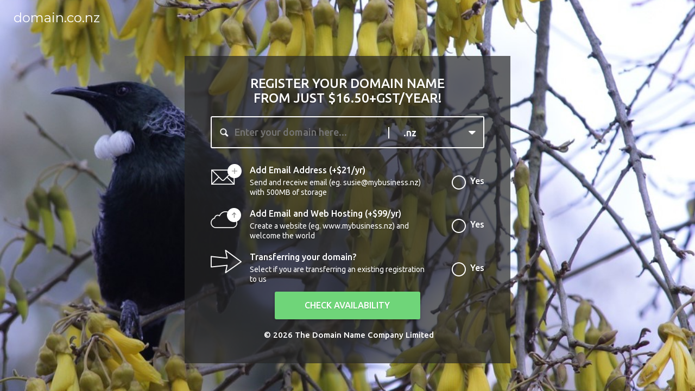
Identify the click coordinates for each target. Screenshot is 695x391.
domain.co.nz (57, 18)
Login (668, 14)
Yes (477, 183)
